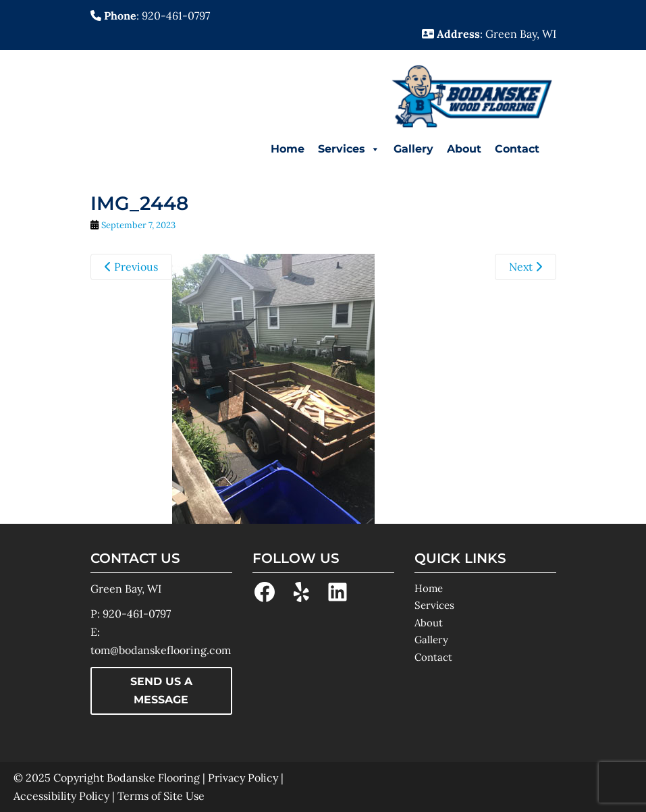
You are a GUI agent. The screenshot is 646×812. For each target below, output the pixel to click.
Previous (131, 266)
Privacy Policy (243, 777)
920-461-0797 (137, 613)
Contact (517, 148)
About (464, 148)
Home (287, 148)
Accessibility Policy (61, 796)
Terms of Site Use (161, 796)
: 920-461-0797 (150, 15)
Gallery (413, 148)
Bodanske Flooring (153, 777)
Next (525, 266)
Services (349, 149)
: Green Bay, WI (489, 33)
